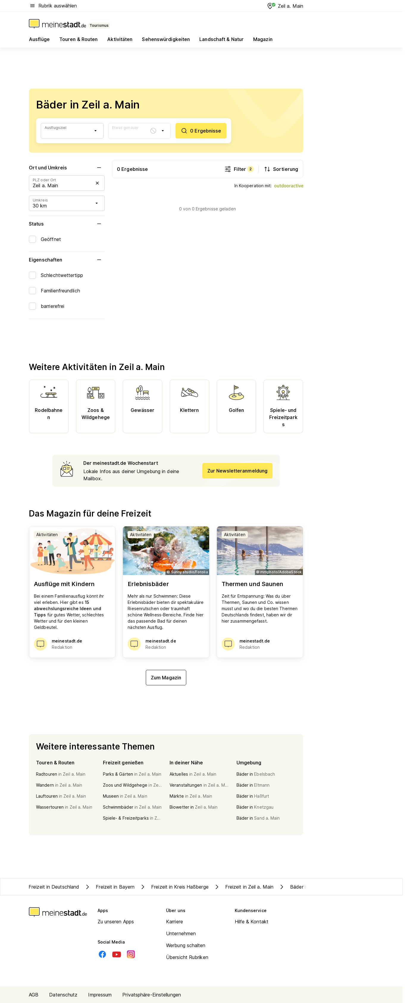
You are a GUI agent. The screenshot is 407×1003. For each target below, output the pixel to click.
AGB (33, 995)
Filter (239, 169)
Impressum (100, 995)
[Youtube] (116, 954)
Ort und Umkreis (67, 167)
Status (67, 223)
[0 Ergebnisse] (201, 130)
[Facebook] (102, 954)
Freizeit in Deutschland (54, 887)
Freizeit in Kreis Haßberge (174, 886)
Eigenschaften (67, 259)
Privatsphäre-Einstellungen (151, 995)
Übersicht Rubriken (187, 957)
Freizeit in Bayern (109, 886)
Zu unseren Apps (116, 922)
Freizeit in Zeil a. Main (243, 886)
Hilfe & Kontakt (252, 922)
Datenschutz (63, 995)
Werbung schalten (186, 945)
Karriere (174, 922)
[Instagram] (131, 954)
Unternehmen (181, 933)
